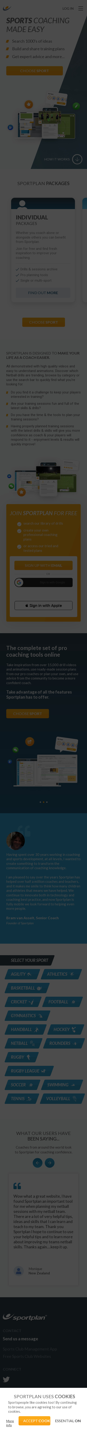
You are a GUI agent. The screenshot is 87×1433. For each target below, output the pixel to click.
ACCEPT (37, 1420)
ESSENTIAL (68, 1420)
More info (10, 1423)
